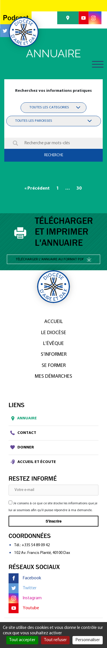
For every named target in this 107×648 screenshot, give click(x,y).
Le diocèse (53, 333)
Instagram (25, 598)
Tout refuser (55, 640)
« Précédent (37, 188)
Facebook (25, 578)
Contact (23, 432)
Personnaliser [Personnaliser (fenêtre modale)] (87, 640)
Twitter (23, 588)
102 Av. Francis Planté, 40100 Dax (42, 553)
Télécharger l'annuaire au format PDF (53, 259)
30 (79, 188)
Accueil (53, 321)
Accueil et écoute (33, 462)
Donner (22, 447)
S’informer (53, 354)
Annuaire (23, 418)
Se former (54, 365)
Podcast (16, 18)
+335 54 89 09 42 (36, 545)
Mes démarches (53, 376)
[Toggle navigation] (97, 64)
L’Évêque (53, 343)
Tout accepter (22, 640)
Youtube (24, 608)
